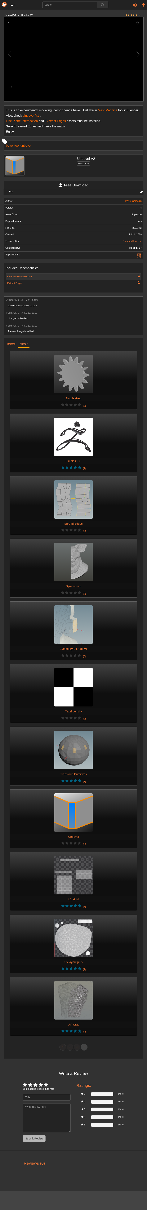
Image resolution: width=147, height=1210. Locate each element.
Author (23, 344)
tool (16, 145)
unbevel (25, 145)
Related (11, 344)
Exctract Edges (55, 121)
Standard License (132, 241)
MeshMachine (107, 110)
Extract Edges (14, 283)
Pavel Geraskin (133, 201)
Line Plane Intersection (22, 121)
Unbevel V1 (31, 115)
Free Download (73, 185)
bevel (9, 145)
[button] (13, 5)
